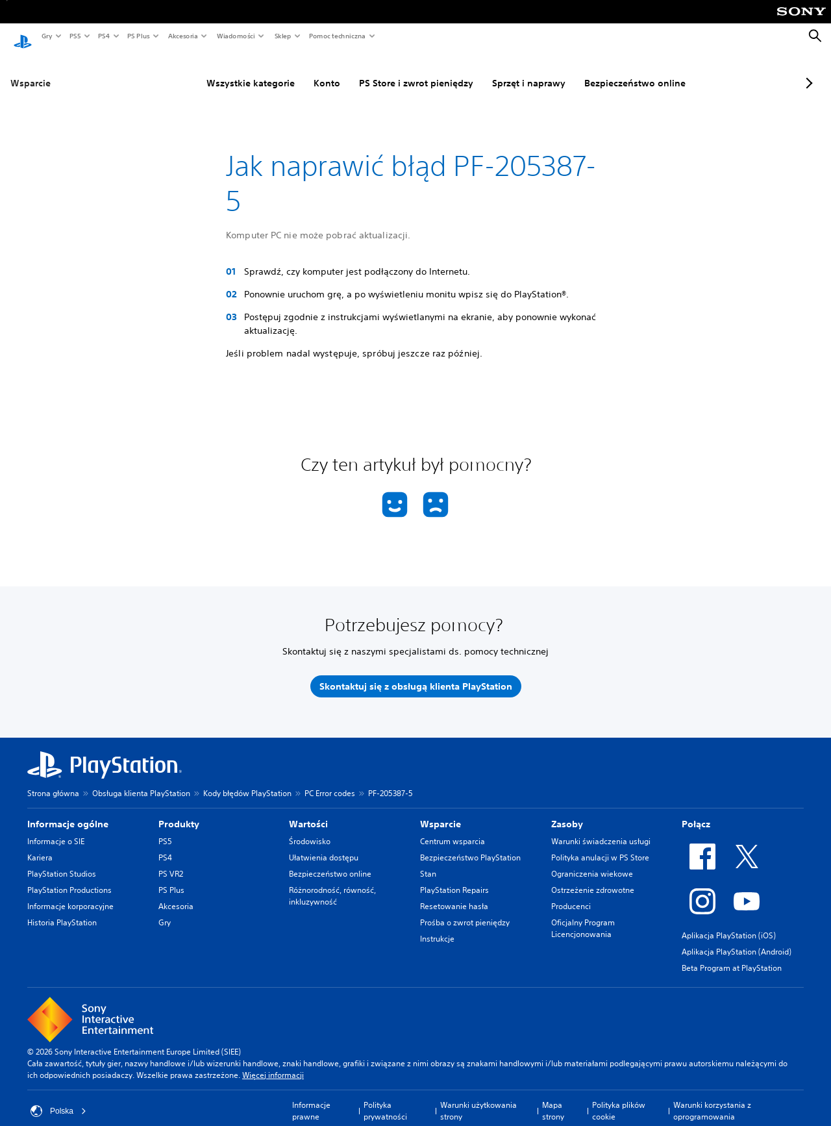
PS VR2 (170, 861)
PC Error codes (329, 780)
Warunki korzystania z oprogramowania (712, 1098)
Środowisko (309, 828)
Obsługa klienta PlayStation (141, 780)
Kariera (40, 845)
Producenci (571, 893)
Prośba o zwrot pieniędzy (465, 910)
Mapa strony (553, 1098)
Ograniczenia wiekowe (592, 861)
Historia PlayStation (62, 910)
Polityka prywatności (385, 1098)
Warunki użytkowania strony (478, 1098)
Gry (46, 35)
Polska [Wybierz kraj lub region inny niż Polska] (58, 1099)
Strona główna (53, 780)
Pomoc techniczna (336, 35)
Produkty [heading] (178, 812)
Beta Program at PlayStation (732, 955)
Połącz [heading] (696, 812)
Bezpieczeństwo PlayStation (470, 845)
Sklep (282, 35)
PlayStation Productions (69, 877)
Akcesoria (182, 35)
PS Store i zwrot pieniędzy (384, 71)
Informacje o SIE (55, 828)
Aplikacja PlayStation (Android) (736, 939)
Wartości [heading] (308, 812)
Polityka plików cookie (618, 1098)
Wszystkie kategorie (219, 71)
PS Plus (138, 35)
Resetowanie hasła (454, 893)
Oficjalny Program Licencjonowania (583, 916)
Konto (295, 71)
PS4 (103, 35)
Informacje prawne (311, 1098)
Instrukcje (437, 926)
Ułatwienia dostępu (323, 845)
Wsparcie (30, 71)
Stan (428, 861)
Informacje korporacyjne (70, 893)
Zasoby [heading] (567, 812)
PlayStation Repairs (454, 877)
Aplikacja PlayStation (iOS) (729, 923)
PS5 (74, 35)
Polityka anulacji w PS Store (600, 845)
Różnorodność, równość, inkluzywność (332, 883)
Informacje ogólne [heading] (67, 812)
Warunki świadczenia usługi (601, 828)
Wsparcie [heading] (440, 812)
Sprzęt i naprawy (497, 71)
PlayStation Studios (61, 861)
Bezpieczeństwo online (603, 71)
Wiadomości (235, 35)
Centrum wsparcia (452, 828)
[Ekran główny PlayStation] (23, 36)
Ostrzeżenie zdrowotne (592, 877)
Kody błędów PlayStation (247, 780)
